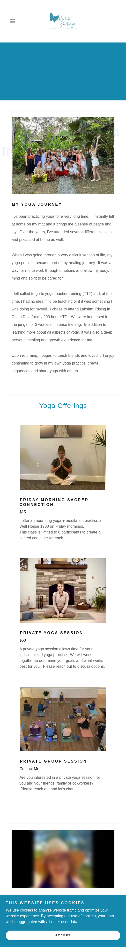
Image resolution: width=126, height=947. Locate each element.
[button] (16, 21)
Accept (63, 935)
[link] (63, 21)
